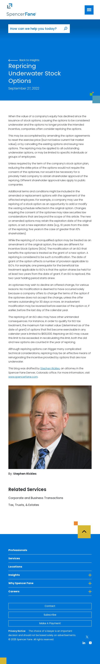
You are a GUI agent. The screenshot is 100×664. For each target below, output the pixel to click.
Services (14, 558)
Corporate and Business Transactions (35, 498)
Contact (50, 606)
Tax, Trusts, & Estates (23, 505)
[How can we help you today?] (35, 28)
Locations (15, 567)
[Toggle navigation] (89, 10)
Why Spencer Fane (50, 583)
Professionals (17, 550)
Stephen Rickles (50, 368)
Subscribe (50, 615)
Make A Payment (50, 623)
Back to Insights (23, 60)
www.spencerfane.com (23, 377)
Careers (50, 591)
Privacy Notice (17, 631)
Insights (50, 575)
